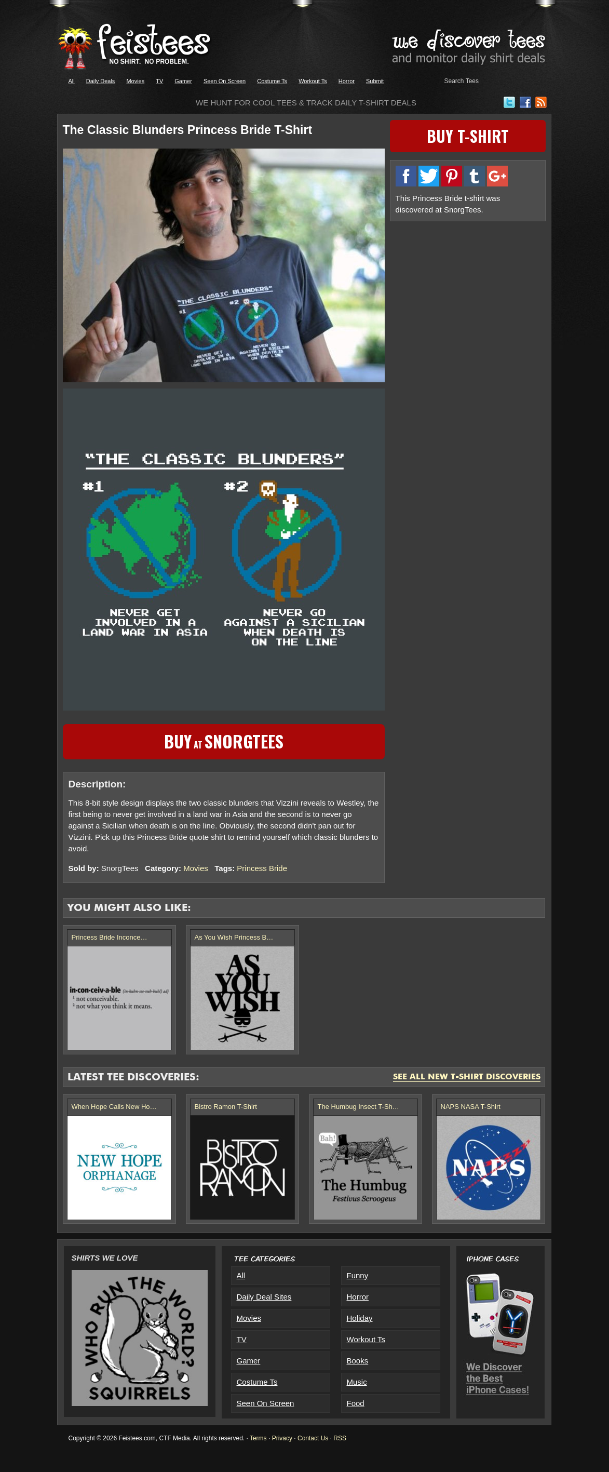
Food (355, 1403)
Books (358, 1360)
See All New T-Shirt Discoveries (466, 1077)
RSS (339, 1438)
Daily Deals (100, 81)
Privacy (282, 1438)
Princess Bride (262, 868)
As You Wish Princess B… (234, 937)
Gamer (183, 81)
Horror (347, 81)
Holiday (360, 1318)
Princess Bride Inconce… (109, 937)
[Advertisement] (468, 300)
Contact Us (312, 1438)
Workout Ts (313, 81)
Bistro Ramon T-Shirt (226, 1106)
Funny (358, 1275)
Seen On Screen (225, 81)
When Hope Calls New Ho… (114, 1106)
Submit (375, 81)
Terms (258, 1438)
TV (159, 81)
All (72, 81)
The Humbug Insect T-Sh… (358, 1106)
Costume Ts (272, 81)
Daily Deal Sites (264, 1296)
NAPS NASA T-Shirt (470, 1106)
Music (357, 1381)
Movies (135, 81)
